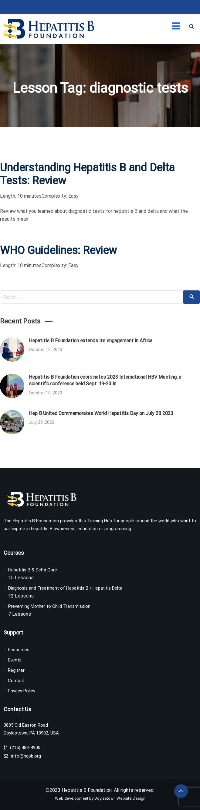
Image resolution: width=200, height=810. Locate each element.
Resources (18, 649)
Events (15, 660)
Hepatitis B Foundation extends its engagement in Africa (90, 340)
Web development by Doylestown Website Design (100, 798)
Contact (16, 680)
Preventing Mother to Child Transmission (49, 606)
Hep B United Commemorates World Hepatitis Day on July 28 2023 (101, 413)
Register (16, 670)
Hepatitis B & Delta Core (32, 570)
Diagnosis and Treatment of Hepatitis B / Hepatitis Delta (65, 588)
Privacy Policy (21, 691)
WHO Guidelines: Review (58, 250)
